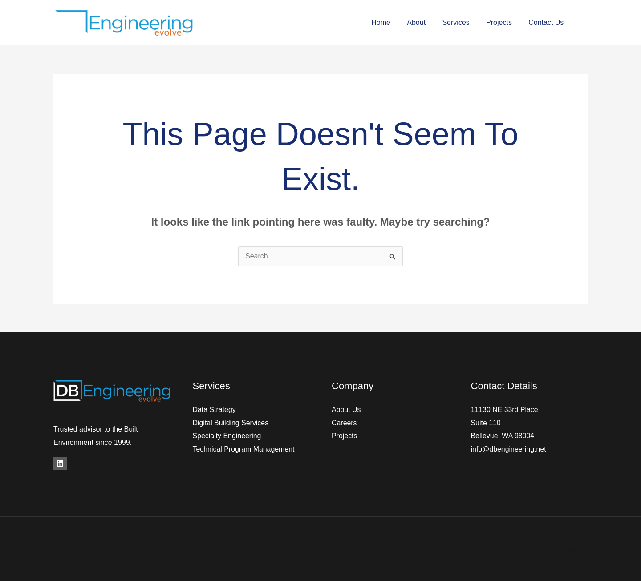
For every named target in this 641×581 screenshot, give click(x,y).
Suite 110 (486, 423)
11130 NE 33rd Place (505, 409)
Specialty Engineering (227, 436)
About (424, 22)
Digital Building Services (231, 423)
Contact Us (547, 22)
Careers (344, 423)
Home (391, 22)
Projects (502, 22)
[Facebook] (584, 23)
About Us (346, 409)
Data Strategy (214, 409)
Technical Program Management (244, 449)
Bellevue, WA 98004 (503, 436)
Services (461, 22)
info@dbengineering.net (509, 449)
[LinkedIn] (60, 463)
